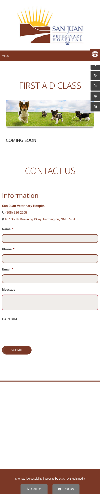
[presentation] (32, 332)
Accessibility (34, 478)
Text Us (66, 489)
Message (8, 289)
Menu (5, 56)
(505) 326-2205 (16, 212)
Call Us (34, 489)
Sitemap (20, 478)
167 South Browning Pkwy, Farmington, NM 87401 (40, 219)
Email (7, 269)
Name (7, 229)
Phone (8, 249)
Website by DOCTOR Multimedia (65, 478)
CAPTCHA (9, 319)
